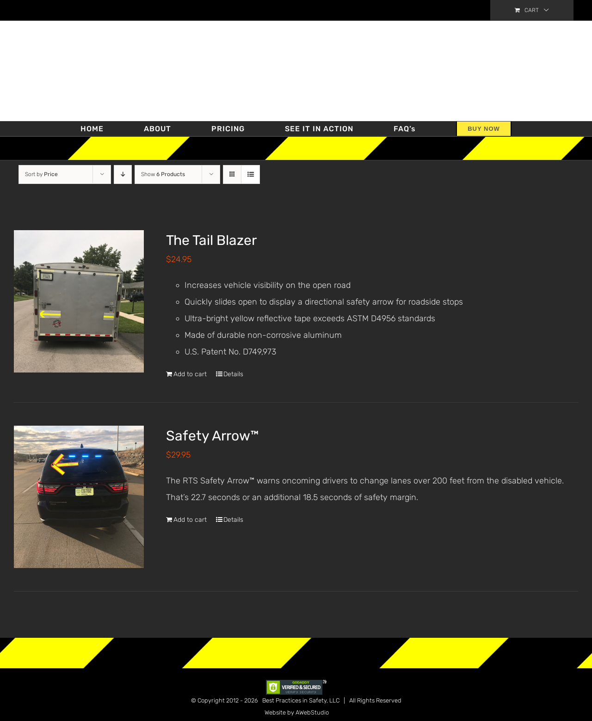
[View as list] (250, 174)
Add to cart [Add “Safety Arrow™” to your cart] (190, 520)
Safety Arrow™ (212, 436)
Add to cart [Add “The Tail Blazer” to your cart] (190, 374)
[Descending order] (123, 174)
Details (233, 374)
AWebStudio (312, 712)
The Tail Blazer (211, 240)
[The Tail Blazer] (79, 301)
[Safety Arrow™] (79, 497)
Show (163, 174)
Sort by (41, 174)
